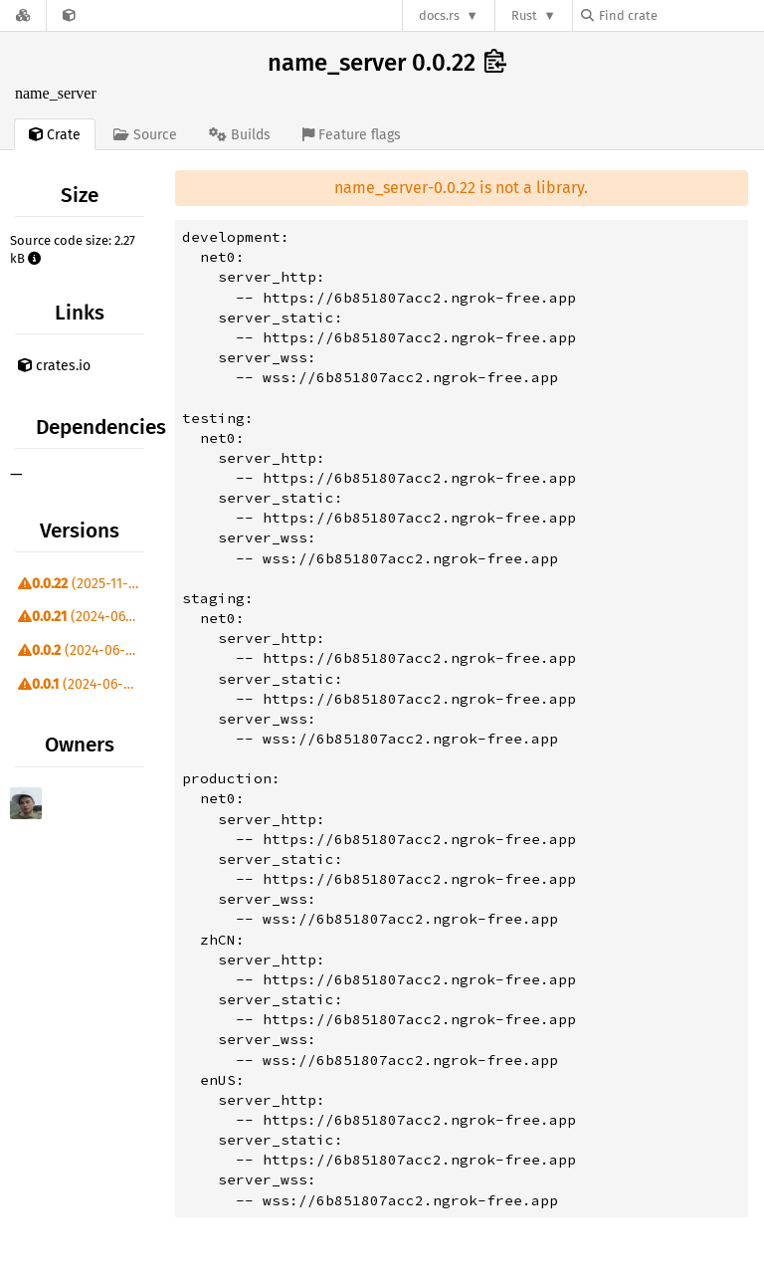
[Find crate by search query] (680, 15)
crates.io (54, 365)
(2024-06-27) (83, 616)
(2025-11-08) (83, 583)
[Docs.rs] (23, 15)
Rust (524, 15)
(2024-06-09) (81, 650)
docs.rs (439, 15)
